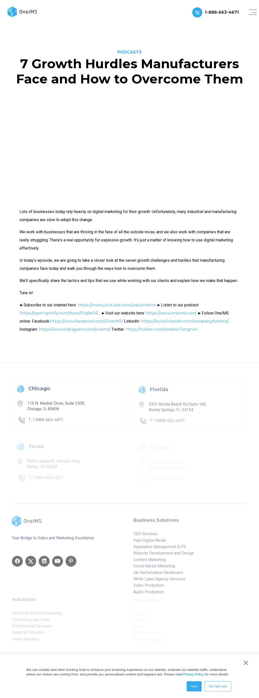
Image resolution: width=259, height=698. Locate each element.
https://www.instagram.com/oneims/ (75, 329)
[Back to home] (23, 11)
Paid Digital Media (149, 542)
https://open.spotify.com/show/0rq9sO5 (58, 313)
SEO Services (145, 535)
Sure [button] (194, 686)
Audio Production (148, 593)
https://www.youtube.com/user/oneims (117, 305)
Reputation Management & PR (159, 548)
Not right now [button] (218, 686)
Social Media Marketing (154, 567)
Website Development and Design (163, 555)
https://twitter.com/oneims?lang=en (162, 329)
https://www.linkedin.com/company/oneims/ (185, 321)
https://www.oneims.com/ (171, 313)
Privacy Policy (193, 674)
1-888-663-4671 (222, 12)
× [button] (246, 662)
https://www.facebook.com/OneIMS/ (86, 321)
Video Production (148, 587)
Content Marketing (149, 561)
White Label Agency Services (159, 580)
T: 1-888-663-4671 (45, 421)
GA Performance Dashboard (158, 574)
